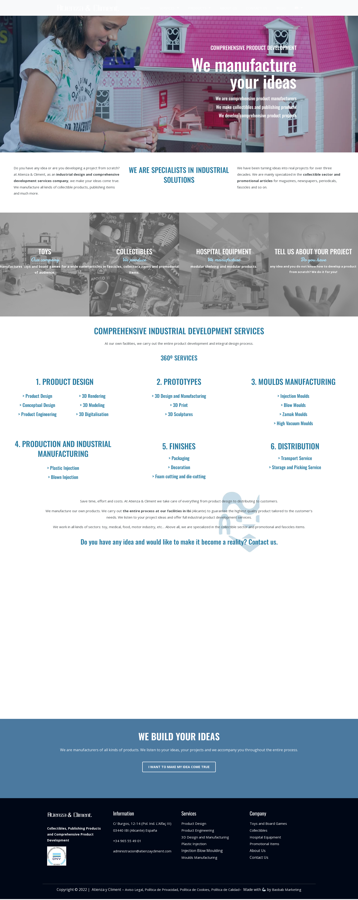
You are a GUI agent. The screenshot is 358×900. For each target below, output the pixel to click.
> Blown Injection (63, 476)
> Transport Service (295, 458)
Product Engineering (199, 830)
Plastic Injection (194, 844)
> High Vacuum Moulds (293, 423)
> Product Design (37, 395)
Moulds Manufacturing (201, 858)
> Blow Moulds (293, 404)
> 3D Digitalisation (92, 414)
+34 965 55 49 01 (127, 841)
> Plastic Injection (63, 467)
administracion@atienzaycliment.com (144, 851)
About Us (258, 851)
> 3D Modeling (92, 404)
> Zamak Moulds (293, 414)
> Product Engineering (37, 414)
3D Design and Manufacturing (207, 837)
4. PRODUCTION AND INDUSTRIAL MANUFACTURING (63, 448)
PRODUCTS (199, 8)
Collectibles (259, 830)
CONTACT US (256, 8)
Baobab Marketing (291, 890)
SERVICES (169, 8)
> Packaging (179, 458)
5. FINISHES (179, 446)
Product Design (194, 824)
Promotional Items (266, 844)
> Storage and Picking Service (295, 467)
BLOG (281, 8)
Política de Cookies (194, 890)
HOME (145, 8)
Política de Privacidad (158, 890)
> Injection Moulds (293, 395)
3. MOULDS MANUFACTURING (293, 381)
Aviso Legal (129, 890)
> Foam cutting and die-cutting (179, 476)
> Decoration (179, 467)
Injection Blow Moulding (202, 851)
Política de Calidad (226, 890)
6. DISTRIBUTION (295, 446)
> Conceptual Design (37, 404)
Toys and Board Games (269, 824)
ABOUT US (228, 8)
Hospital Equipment (266, 837)
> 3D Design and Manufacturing (179, 395)
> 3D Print (179, 404)
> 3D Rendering (92, 395)
